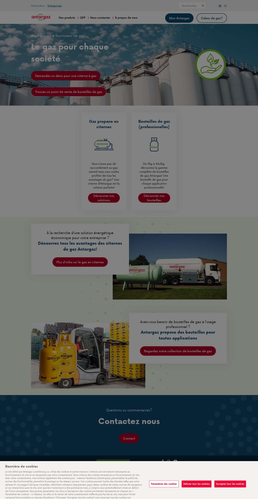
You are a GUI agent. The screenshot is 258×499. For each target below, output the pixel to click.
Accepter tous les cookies (230, 490)
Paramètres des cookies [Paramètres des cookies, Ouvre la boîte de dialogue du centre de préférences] (164, 490)
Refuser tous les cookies (196, 490)
